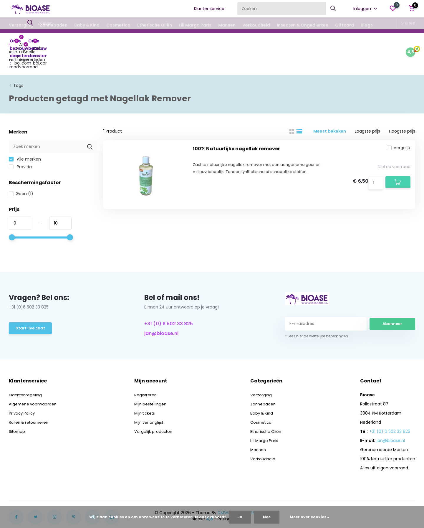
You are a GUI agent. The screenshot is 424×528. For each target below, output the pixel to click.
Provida (20, 143)
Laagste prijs (367, 107)
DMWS (224, 489)
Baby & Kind (87, 25)
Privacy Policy (23, 389)
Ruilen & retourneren (30, 398)
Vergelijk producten (154, 407)
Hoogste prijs (402, 107)
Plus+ (240, 489)
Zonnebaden (53, 25)
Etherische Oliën (154, 25)
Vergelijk (394, 128)
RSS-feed (259, 489)
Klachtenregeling (26, 371)
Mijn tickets (146, 389)
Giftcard (344, 25)
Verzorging (21, 25)
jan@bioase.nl (161, 309)
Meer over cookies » (309, 516)
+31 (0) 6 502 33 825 (168, 299)
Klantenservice (209, 8)
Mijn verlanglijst (150, 398)
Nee (267, 516)
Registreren (146, 371)
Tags (18, 62)
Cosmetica (118, 25)
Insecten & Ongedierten (302, 25)
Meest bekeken (329, 107)
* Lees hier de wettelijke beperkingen (316, 312)
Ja (240, 516)
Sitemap (17, 407)
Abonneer (392, 300)
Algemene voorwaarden (33, 380)
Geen (21, 170)
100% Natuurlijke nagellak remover (236, 129)
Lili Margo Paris (195, 25)
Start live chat (31, 305)
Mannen (227, 25)
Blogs (367, 25)
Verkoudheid (256, 25)
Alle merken (25, 135)
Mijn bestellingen (152, 380)
